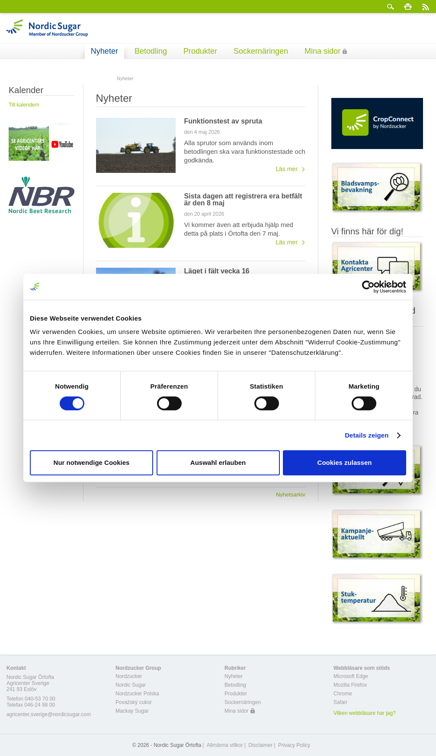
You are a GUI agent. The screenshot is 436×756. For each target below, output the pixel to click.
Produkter (200, 51)
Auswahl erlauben (218, 462)
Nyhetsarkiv (290, 494)
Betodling (151, 51)
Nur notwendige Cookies (92, 462)
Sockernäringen (261, 51)
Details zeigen (366, 435)
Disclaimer (260, 745)
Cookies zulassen (344, 462)
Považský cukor (133, 702)
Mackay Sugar (132, 711)
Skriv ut (407, 6)
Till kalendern (24, 104)
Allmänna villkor (225, 745)
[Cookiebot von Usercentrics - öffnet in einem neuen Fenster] (368, 286)
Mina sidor (322, 51)
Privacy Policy (294, 745)
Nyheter (104, 51)
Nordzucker (128, 676)
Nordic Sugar (130, 685)
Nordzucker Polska (137, 694)
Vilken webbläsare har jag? (364, 713)
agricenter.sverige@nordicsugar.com (48, 714)
